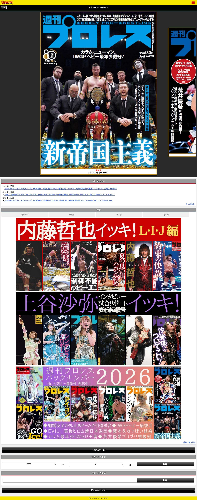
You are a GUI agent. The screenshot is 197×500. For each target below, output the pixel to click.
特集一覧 (24, 215)
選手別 (118, 215)
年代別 (71, 215)
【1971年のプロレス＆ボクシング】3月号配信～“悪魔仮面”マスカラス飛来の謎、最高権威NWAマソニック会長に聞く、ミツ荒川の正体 (58, 201)
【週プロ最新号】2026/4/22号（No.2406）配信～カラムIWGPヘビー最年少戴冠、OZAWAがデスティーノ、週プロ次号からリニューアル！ (59, 195)
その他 (166, 215)
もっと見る (190, 204)
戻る (4, 7)
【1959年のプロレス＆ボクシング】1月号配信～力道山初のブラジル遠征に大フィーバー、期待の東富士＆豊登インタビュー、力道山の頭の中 (60, 189)
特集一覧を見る (189, 442)
